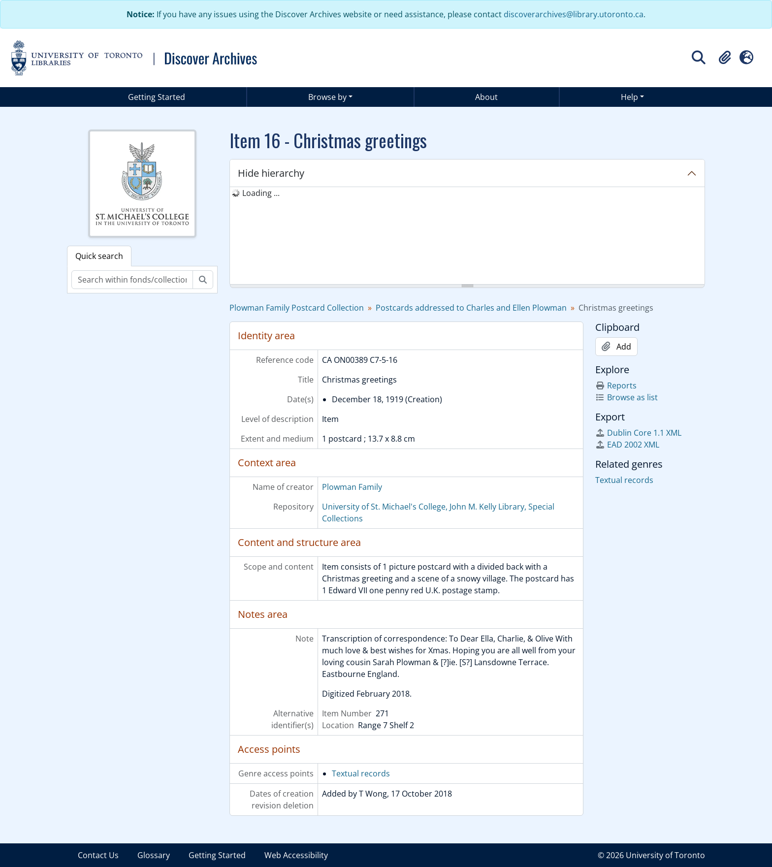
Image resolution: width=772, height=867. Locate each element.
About (486, 97)
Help (629, 97)
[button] (725, 57)
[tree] (467, 236)
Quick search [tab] (99, 256)
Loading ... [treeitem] (261, 193)
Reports (616, 385)
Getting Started (156, 97)
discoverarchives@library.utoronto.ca (573, 14)
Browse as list (626, 397)
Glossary (153, 855)
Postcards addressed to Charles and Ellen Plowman (471, 307)
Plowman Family (352, 487)
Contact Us (98, 855)
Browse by (327, 97)
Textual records (361, 773)
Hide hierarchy (271, 173)
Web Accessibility (296, 855)
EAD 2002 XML (627, 444)
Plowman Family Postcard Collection (296, 307)
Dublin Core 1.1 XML (638, 432)
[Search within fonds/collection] (132, 279)
